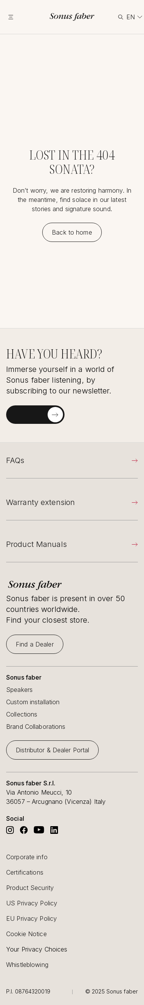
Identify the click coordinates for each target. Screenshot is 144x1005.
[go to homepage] (72, 17)
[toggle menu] (16, 17)
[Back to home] (72, 232)
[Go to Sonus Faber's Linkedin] (54, 830)
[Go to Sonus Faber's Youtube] (39, 830)
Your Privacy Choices (37, 949)
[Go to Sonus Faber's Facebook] (24, 830)
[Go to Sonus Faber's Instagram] (10, 830)
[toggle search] (120, 17)
